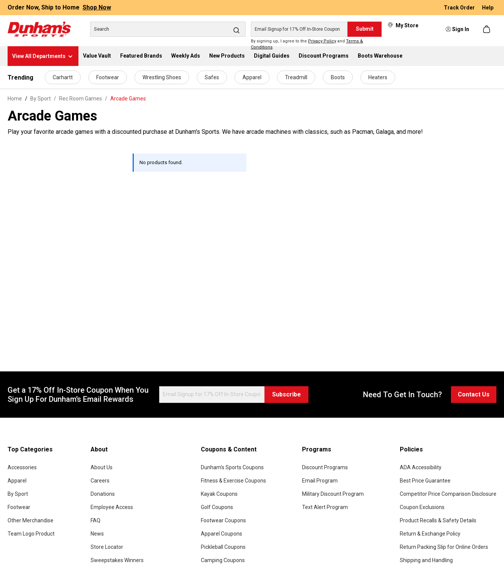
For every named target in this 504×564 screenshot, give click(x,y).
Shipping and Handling (426, 560)
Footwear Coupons (223, 520)
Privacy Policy (322, 41)
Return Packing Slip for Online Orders (444, 547)
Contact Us (474, 394)
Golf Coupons (217, 507)
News (97, 534)
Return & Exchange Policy (430, 534)
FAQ (95, 520)
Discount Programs (325, 467)
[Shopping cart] (487, 29)
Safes (212, 77)
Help (487, 8)
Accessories (22, 467)
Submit (365, 29)
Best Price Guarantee (425, 481)
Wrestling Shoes (161, 77)
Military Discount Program (333, 494)
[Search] (168, 29)
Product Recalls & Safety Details (438, 520)
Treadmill (296, 77)
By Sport (18, 494)
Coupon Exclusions (422, 507)
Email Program (320, 481)
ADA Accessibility (420, 467)
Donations (103, 494)
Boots (338, 77)
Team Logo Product (31, 534)
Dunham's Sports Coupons (232, 467)
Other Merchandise (30, 520)
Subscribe (286, 394)
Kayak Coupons (219, 494)
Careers (100, 481)
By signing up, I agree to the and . (307, 44)
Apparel (252, 77)
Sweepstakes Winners (117, 560)
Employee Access (112, 507)
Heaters (377, 77)
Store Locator (107, 547)
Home (15, 99)
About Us (102, 467)
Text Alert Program (325, 507)
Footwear (107, 77)
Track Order (460, 8)
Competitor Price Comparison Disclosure (448, 494)
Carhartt (63, 77)
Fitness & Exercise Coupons (233, 481)
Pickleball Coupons (223, 547)
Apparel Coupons (221, 534)
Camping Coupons (223, 560)
